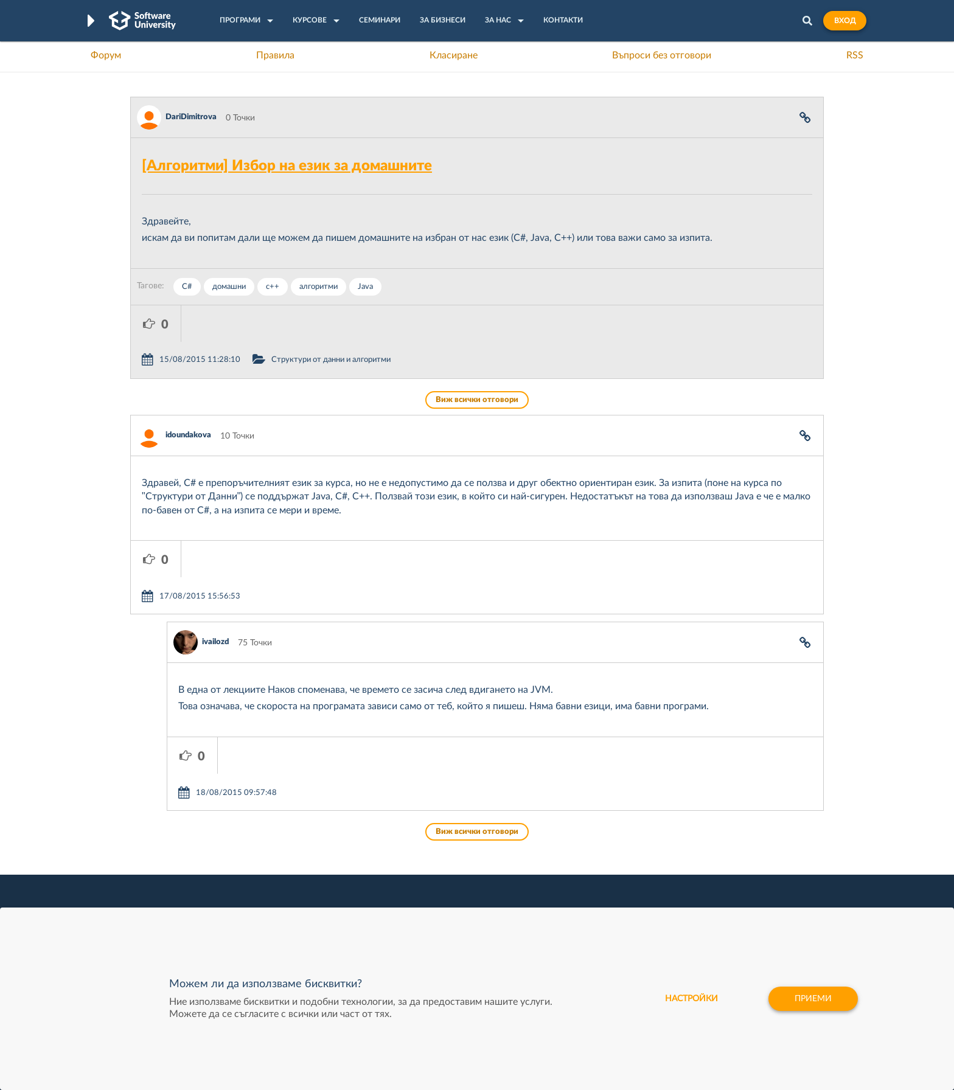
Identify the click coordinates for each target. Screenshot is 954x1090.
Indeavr (560, 868)
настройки (691, 999)
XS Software (569, 831)
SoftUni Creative (431, 849)
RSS (854, 55)
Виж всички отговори (477, 363)
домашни (229, 287)
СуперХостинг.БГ (579, 849)
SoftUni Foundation (437, 906)
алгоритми (318, 287)
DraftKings (566, 887)
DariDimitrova (191, 117)
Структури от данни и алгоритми (381, 323)
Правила (275, 55)
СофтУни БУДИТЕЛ (439, 887)
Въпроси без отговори (661, 55)
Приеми (813, 999)
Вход (844, 20)
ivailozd (215, 569)
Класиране (454, 55)
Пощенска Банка (578, 906)
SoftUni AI (419, 868)
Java (365, 287)
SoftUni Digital (427, 831)
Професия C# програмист (181, 906)
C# (187, 287)
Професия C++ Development (310, 859)
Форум (106, 55)
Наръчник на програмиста (182, 868)
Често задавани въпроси (178, 831)
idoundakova (188, 399)
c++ (272, 287)
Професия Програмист (175, 887)
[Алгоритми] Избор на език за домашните (287, 166)
